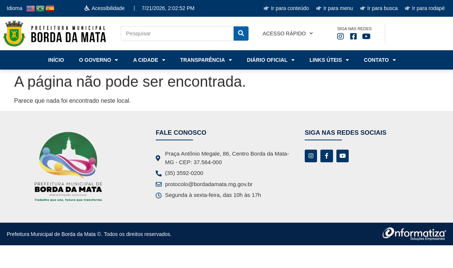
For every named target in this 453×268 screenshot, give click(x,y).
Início (56, 60)
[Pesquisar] (241, 33)
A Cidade (149, 60)
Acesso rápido (288, 33)
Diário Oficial (271, 60)
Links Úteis (329, 60)
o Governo (98, 60)
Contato (380, 60)
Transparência (206, 60)
